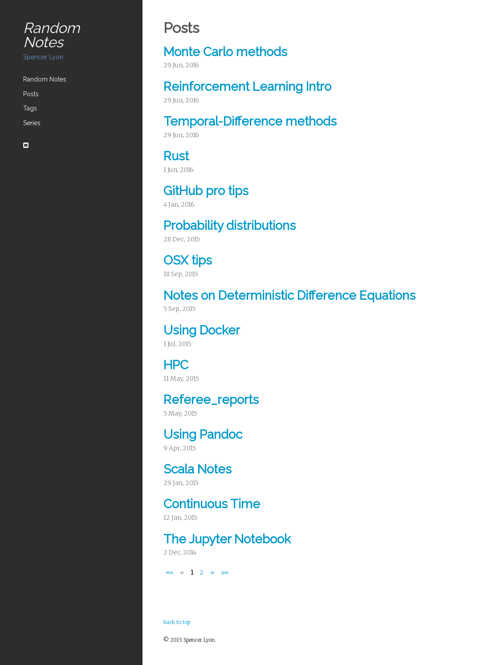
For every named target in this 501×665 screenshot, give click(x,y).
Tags (30, 108)
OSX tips (187, 260)
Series (32, 122)
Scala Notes (197, 469)
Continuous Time (211, 504)
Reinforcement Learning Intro (247, 86)
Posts (31, 94)
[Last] (224, 572)
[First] (170, 572)
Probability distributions (229, 225)
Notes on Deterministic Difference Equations (289, 295)
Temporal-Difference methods (250, 121)
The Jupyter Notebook (227, 539)
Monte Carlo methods (225, 52)
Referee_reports (211, 399)
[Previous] (182, 572)
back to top (176, 622)
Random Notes (44, 79)
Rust (176, 156)
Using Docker (201, 330)
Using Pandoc (202, 434)
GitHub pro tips (205, 191)
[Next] (213, 572)
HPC (175, 365)
